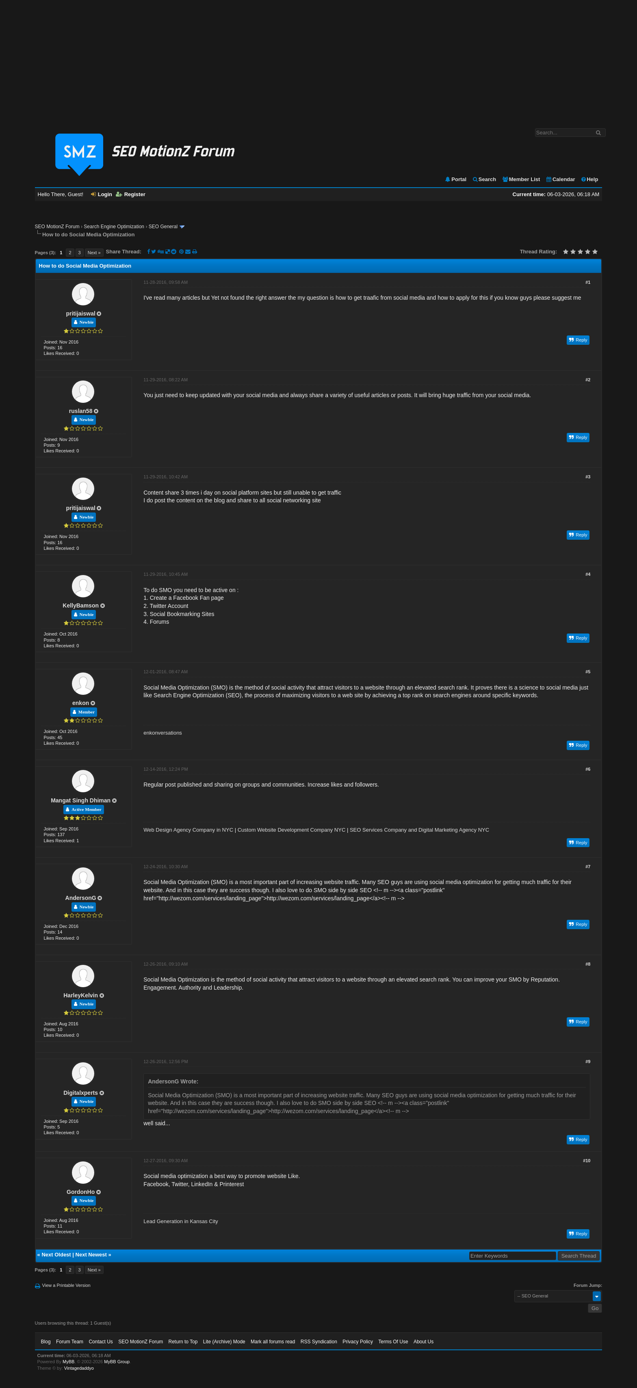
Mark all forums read (273, 1342)
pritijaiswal (80, 313)
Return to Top (183, 1342)
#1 (587, 282)
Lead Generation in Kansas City (180, 1221)
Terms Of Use (393, 1342)
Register (130, 194)
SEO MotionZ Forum (57, 226)
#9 (587, 1061)
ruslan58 (81, 411)
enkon (80, 703)
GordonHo (81, 1192)
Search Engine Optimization (114, 226)
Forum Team (69, 1342)
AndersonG (80, 898)
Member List (521, 179)
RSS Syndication (319, 1342)
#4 (587, 574)
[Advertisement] (318, 60)
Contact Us (101, 1342)
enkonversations (162, 733)
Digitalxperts (80, 1093)
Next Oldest (56, 1255)
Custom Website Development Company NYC (292, 830)
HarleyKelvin (80, 995)
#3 (587, 476)
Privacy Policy (357, 1342)
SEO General (163, 226)
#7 (587, 866)
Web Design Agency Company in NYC (188, 830)
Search (484, 179)
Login (101, 194)
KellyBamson (81, 605)
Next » (94, 252)
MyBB (68, 1361)
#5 (587, 671)
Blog (46, 1342)
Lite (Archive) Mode (224, 1342)
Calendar (560, 179)
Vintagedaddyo (79, 1368)
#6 (587, 769)
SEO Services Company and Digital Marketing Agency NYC (419, 830)
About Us (423, 1342)
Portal (455, 179)
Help (589, 179)
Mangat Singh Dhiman (80, 800)
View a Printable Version (66, 1285)
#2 (587, 379)
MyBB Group (117, 1361)
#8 (587, 964)
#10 (586, 1160)
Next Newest (91, 1255)
